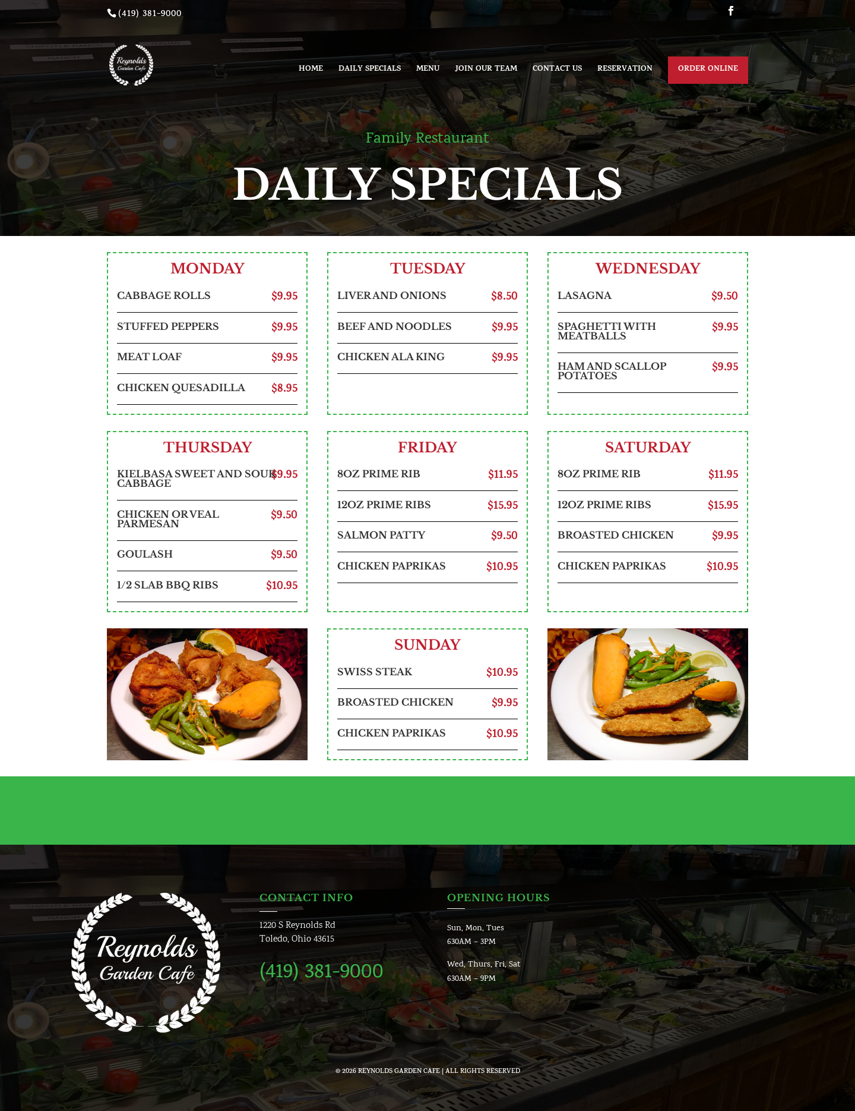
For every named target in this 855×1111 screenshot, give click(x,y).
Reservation (625, 70)
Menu (427, 70)
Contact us (557, 70)
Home (311, 70)
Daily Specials (369, 70)
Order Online (708, 69)
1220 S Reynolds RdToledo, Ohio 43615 (297, 933)
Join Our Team (486, 70)
